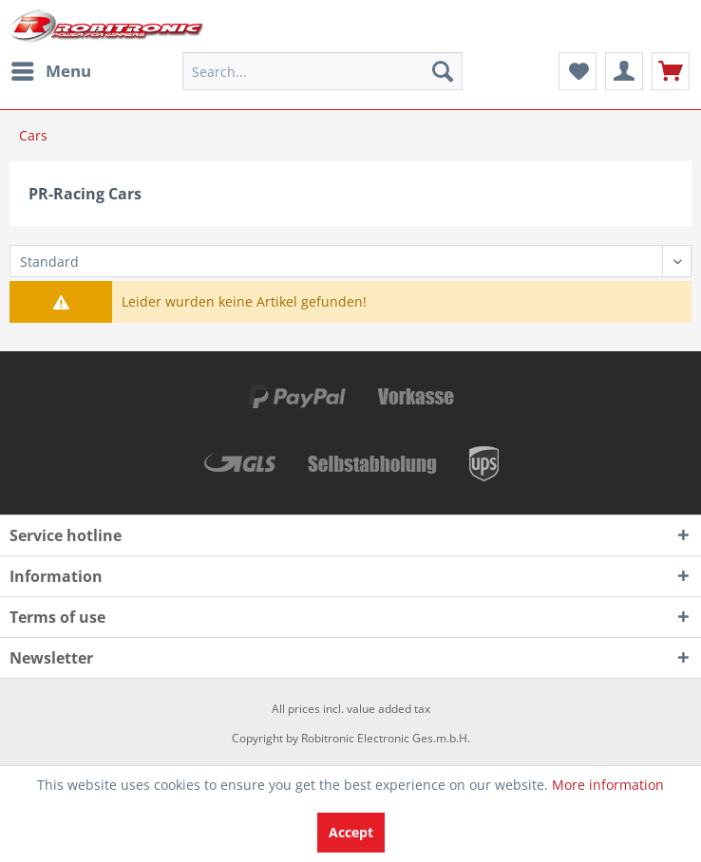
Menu (51, 69)
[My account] (624, 71)
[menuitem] (50, 71)
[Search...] (322, 71)
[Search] (443, 71)
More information (608, 785)
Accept (351, 832)
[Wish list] (578, 71)
